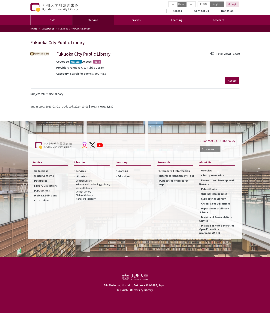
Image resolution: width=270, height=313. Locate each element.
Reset (182, 4)
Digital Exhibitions (45, 195)
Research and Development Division (216, 182)
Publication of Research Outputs (172, 182)
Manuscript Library (86, 198)
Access (177, 11)
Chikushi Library (84, 195)
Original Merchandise (214, 194)
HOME (51, 20)
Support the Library (213, 198)
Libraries (81, 176)
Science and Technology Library (93, 184)
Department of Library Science (214, 210)
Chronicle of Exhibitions (215, 203)
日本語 (203, 4)
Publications (42, 190)
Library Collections (46, 185)
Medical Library (84, 187)
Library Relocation (212, 175)
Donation (227, 11)
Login (234, 4)
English (216, 4)
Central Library (84, 180)
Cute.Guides (41, 200)
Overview (206, 170)
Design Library (83, 191)
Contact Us (201, 11)
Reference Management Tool (176, 175)
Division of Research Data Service (215, 218)
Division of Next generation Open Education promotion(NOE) (217, 229)
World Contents (44, 175)
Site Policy (227, 141)
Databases (47, 28)
